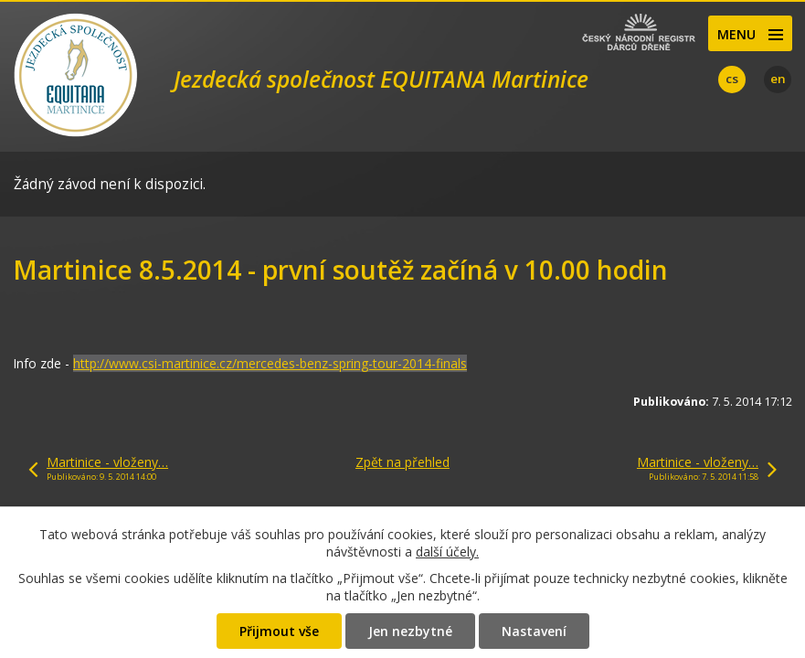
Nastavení (534, 631)
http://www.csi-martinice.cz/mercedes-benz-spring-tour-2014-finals (270, 363)
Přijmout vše (279, 631)
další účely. (447, 551)
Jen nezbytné (410, 631)
